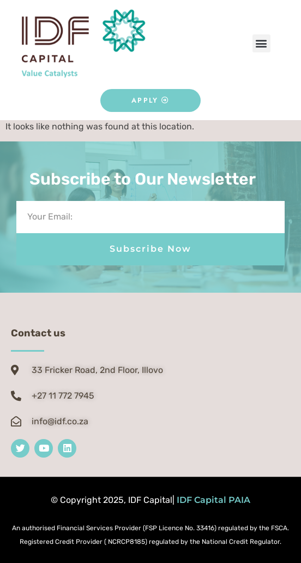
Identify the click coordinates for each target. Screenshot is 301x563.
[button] (261, 43)
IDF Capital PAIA (213, 500)
